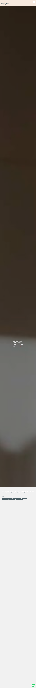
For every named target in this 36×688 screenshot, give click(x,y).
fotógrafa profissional (17, 498)
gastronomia (12, 499)
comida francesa (19, 499)
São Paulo (24, 498)
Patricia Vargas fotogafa (6, 498)
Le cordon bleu (5, 499)
